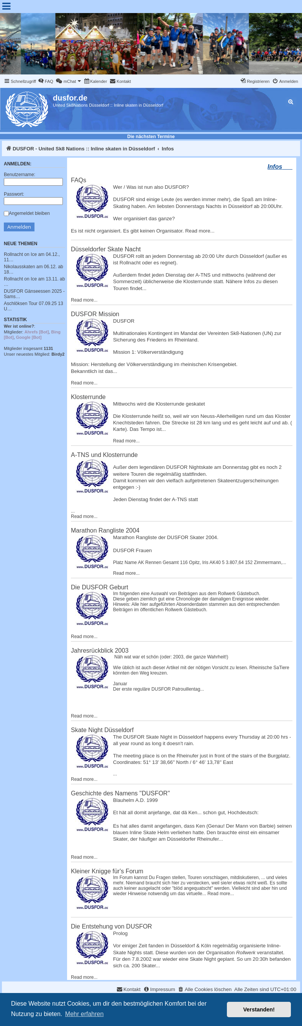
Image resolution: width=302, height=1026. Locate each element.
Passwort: (14, 194)
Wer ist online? (19, 326)
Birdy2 (57, 354)
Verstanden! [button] (259, 1009)
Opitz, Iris (198, 562)
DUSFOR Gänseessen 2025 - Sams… (34, 294)
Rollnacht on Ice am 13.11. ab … (34, 281)
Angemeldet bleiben (27, 213)
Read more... (199, 231)
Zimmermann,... (270, 562)
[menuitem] (45, 81)
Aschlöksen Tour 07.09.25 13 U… (33, 306)
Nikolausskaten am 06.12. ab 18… (33, 269)
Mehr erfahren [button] (84, 1014)
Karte (119, 429)
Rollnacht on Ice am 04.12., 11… (32, 257)
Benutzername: (19, 174)
